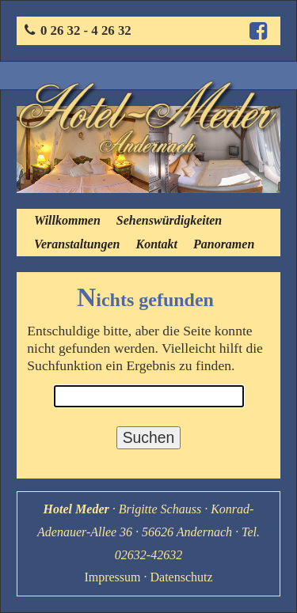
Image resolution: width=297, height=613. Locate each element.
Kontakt (156, 244)
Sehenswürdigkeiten (169, 220)
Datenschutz (181, 577)
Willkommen (67, 220)
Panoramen (223, 244)
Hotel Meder (76, 509)
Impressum (112, 577)
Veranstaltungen (77, 244)
